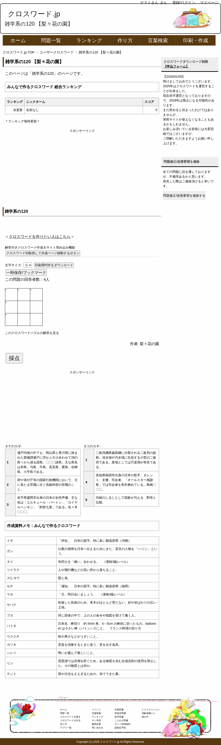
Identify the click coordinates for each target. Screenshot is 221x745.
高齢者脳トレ (148, 713)
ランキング (89, 40)
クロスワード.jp (34, 14)
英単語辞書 (120, 713)
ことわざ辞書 (121, 720)
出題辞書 (119, 709)
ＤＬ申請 (96, 720)
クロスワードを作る (70, 720)
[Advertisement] (82, 165)
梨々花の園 (149, 344)
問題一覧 (51, 40)
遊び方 (145, 717)
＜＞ (39, 237)
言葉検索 (158, 40)
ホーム (18, 40)
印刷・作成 (195, 40)
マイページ (209, 3)
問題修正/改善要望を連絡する (184, 195)
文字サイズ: (14, 265)
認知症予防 (120, 727)
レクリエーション (151, 709)
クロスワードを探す (70, 717)
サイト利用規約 (122, 724)
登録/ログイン (183, 3)
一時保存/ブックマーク (26, 273)
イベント (96, 709)
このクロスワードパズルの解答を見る (32, 333)
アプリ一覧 (65, 727)
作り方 (125, 40)
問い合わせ (97, 727)
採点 (14, 358)
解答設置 (96, 724)
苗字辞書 (119, 717)
